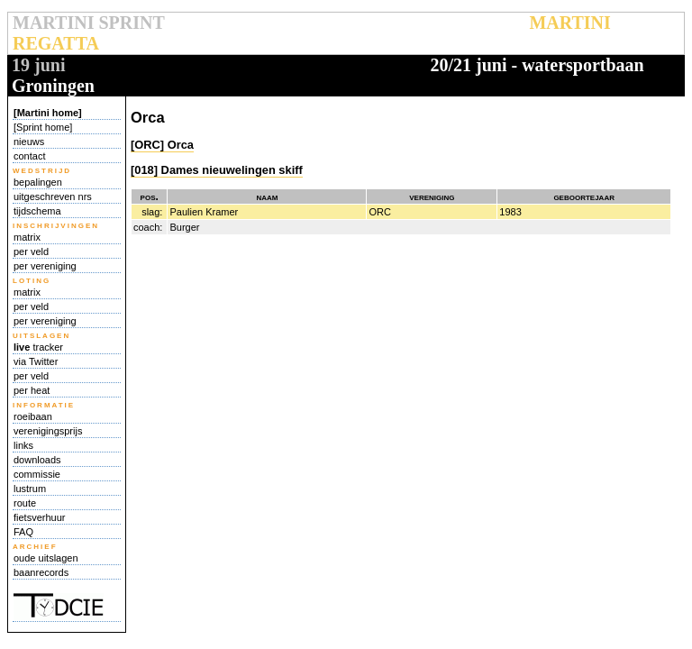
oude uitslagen (46, 558)
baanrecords (41, 572)
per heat (32, 390)
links (23, 445)
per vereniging (45, 266)
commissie (37, 474)
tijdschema (37, 211)
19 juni (38, 65)
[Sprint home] (43, 127)
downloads (37, 459)
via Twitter (36, 361)
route (25, 503)
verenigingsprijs (48, 430)
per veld (31, 251)
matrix (27, 237)
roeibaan (33, 416)
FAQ (23, 531)
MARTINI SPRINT (88, 22)
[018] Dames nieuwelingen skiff (217, 170)
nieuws (29, 141)
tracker (38, 347)
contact (29, 156)
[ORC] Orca (162, 144)
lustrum (30, 488)
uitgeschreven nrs (53, 196)
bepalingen (38, 182)
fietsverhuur (39, 517)
